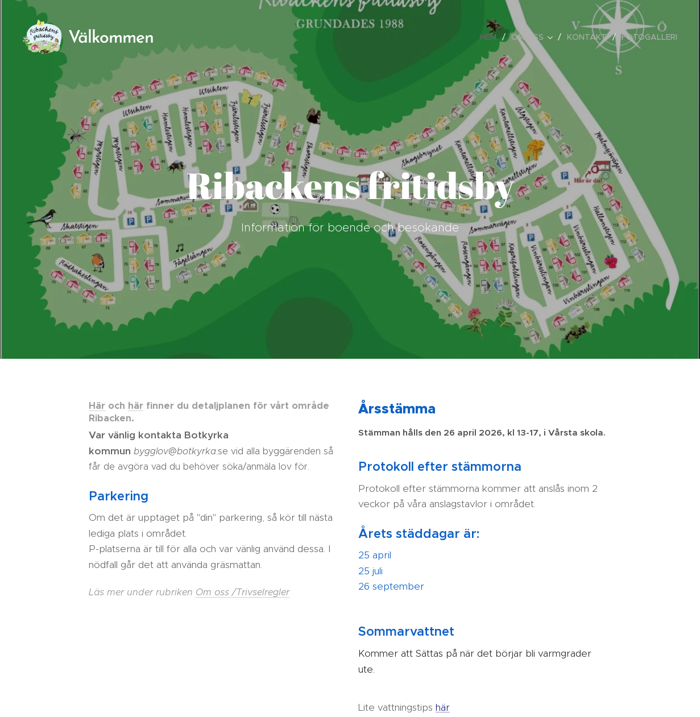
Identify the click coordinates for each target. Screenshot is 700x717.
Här (97, 406)
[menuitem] (491, 37)
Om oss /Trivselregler (242, 592)
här (135, 406)
